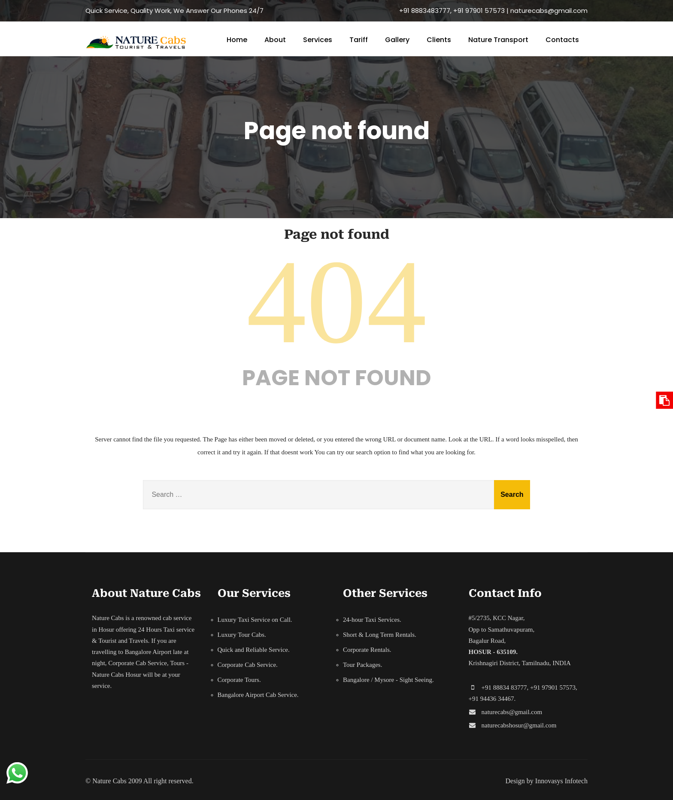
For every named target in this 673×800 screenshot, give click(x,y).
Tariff (358, 40)
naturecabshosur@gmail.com (519, 725)
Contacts (562, 40)
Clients (439, 40)
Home (237, 40)
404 (336, 301)
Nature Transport (498, 40)
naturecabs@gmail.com (512, 712)
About (275, 40)
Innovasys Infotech (561, 781)
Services (317, 40)
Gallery (397, 40)
